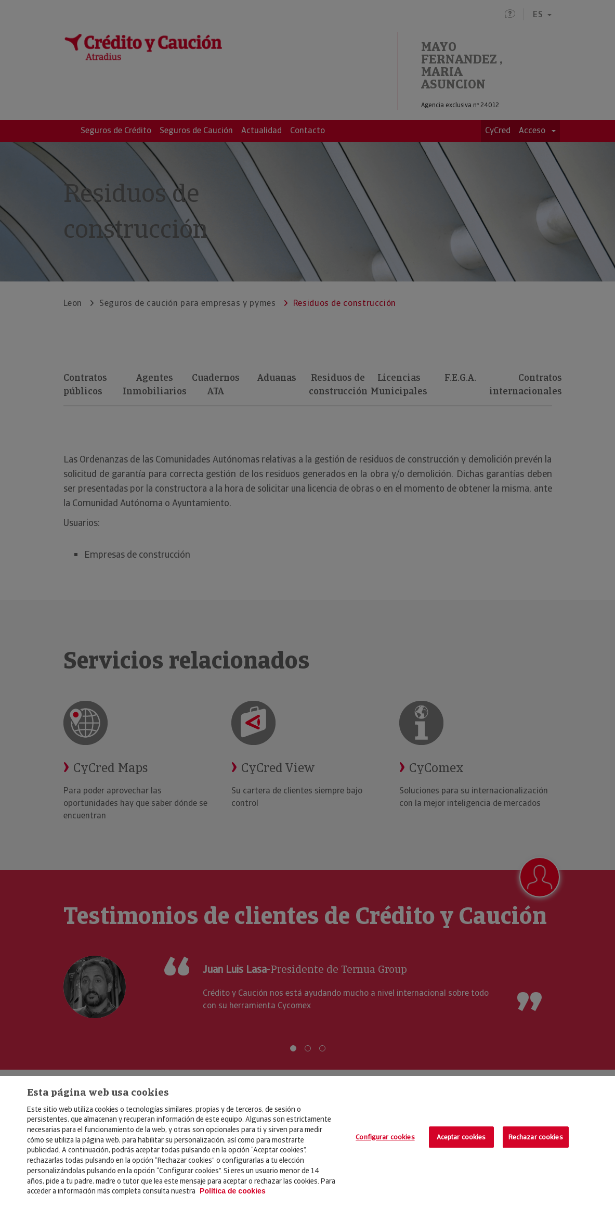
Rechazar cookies (535, 1137)
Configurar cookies (385, 1137)
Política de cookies (233, 1191)
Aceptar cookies (461, 1137)
